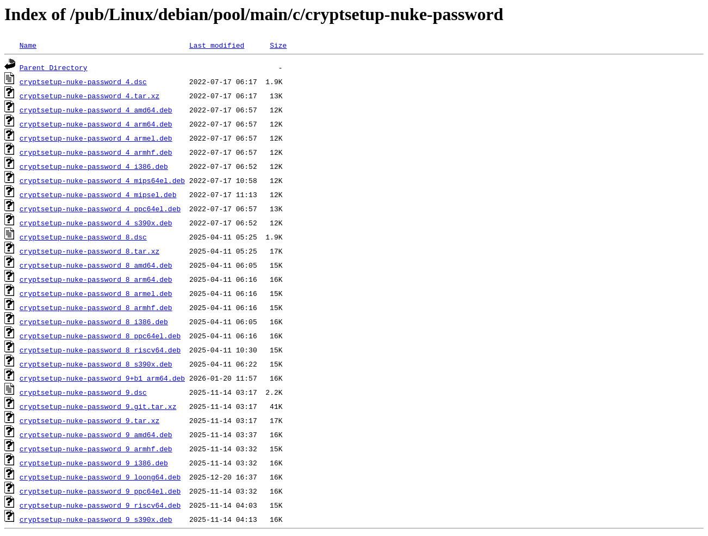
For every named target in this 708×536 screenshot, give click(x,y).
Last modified (216, 45)
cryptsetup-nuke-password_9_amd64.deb (96, 434)
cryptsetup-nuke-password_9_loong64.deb (100, 477)
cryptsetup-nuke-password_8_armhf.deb (96, 307)
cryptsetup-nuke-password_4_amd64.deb (96, 110)
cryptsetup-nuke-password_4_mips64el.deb (102, 180)
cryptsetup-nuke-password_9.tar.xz (89, 420)
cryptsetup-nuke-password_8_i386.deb (94, 321)
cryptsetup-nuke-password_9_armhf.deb (96, 448)
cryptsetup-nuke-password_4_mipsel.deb (98, 194)
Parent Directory (54, 67)
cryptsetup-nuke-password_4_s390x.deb (96, 223)
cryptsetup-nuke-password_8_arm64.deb (96, 279)
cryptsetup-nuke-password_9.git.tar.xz (98, 406)
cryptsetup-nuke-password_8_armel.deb (96, 293)
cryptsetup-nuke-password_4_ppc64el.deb (100, 208)
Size (278, 45)
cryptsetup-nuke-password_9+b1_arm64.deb (102, 378)
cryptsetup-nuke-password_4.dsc (83, 81)
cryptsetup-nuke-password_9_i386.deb (94, 463)
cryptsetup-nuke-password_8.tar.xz (89, 251)
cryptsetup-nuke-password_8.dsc (83, 237)
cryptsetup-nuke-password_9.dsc (83, 392)
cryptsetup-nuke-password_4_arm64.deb (96, 124)
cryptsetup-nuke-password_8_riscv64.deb (100, 350)
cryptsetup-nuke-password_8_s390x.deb (96, 364)
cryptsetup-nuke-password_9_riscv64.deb (100, 505)
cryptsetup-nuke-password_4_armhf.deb (96, 152)
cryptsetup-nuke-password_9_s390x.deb (96, 519)
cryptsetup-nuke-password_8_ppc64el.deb (100, 335)
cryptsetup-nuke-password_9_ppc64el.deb (100, 491)
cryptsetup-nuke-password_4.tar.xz (89, 95)
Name (28, 45)
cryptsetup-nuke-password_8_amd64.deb (96, 265)
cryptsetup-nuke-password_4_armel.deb (96, 138)
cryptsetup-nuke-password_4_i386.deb (94, 166)
